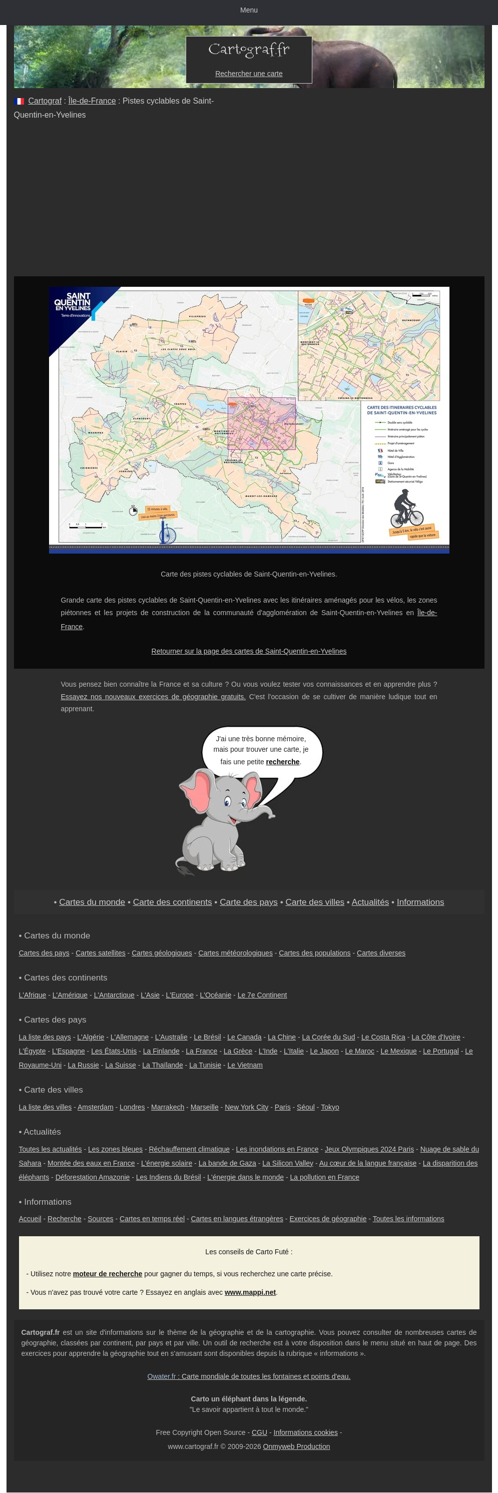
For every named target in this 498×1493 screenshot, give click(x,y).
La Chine (282, 1037)
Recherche (65, 1219)
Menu (249, 10)
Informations (420, 902)
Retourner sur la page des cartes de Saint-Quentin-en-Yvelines (249, 651)
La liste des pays (45, 1037)
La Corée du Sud (328, 1037)
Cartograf (45, 101)
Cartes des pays (44, 953)
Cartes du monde (92, 902)
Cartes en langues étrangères (237, 1219)
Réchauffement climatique (189, 1149)
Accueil (30, 1219)
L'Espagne (68, 1051)
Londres (132, 1107)
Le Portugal (441, 1051)
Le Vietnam (245, 1065)
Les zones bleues (115, 1149)
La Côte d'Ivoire (435, 1037)
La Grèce (238, 1051)
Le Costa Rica (383, 1037)
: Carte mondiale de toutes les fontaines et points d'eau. (249, 1376)
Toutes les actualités (50, 1149)
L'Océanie (216, 995)
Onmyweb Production (296, 1446)
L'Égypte (32, 1051)
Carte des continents (172, 902)
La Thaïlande (162, 1065)
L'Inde (268, 1051)
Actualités (370, 902)
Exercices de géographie (327, 1219)
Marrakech (167, 1107)
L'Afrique (33, 995)
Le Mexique (398, 1051)
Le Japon (324, 1051)
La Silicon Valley (287, 1163)
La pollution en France (325, 1177)
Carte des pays (249, 902)
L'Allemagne (130, 1037)
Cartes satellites (101, 953)
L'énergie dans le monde (245, 1177)
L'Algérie (90, 1037)
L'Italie (294, 1051)
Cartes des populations (314, 953)
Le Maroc (359, 1051)
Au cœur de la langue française (368, 1163)
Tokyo (330, 1107)
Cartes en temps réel (152, 1219)
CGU (259, 1432)
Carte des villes (314, 902)
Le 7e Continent (262, 995)
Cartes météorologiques (235, 953)
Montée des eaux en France (91, 1163)
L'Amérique (70, 995)
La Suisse (120, 1065)
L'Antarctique (114, 995)
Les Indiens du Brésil (168, 1177)
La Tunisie (205, 1065)
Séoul (306, 1107)
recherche (283, 762)
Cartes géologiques (162, 953)
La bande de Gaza (227, 1163)
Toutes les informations (408, 1219)
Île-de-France (92, 101)
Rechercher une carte (249, 74)
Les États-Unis (114, 1051)
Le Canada (244, 1037)
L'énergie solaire (166, 1163)
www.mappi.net (250, 1292)
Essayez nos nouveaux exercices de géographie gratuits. (153, 697)
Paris (283, 1107)
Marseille (205, 1107)
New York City (246, 1107)
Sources (100, 1219)
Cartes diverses (381, 953)
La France (201, 1051)
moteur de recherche (108, 1274)
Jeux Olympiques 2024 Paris (369, 1149)
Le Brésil (207, 1037)
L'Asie (150, 995)
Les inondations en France (277, 1149)
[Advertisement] (249, 201)
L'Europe (180, 995)
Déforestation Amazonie (93, 1177)
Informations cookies (306, 1432)
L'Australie (171, 1037)
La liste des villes (45, 1107)
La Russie (83, 1065)
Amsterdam (96, 1107)
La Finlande (161, 1051)
